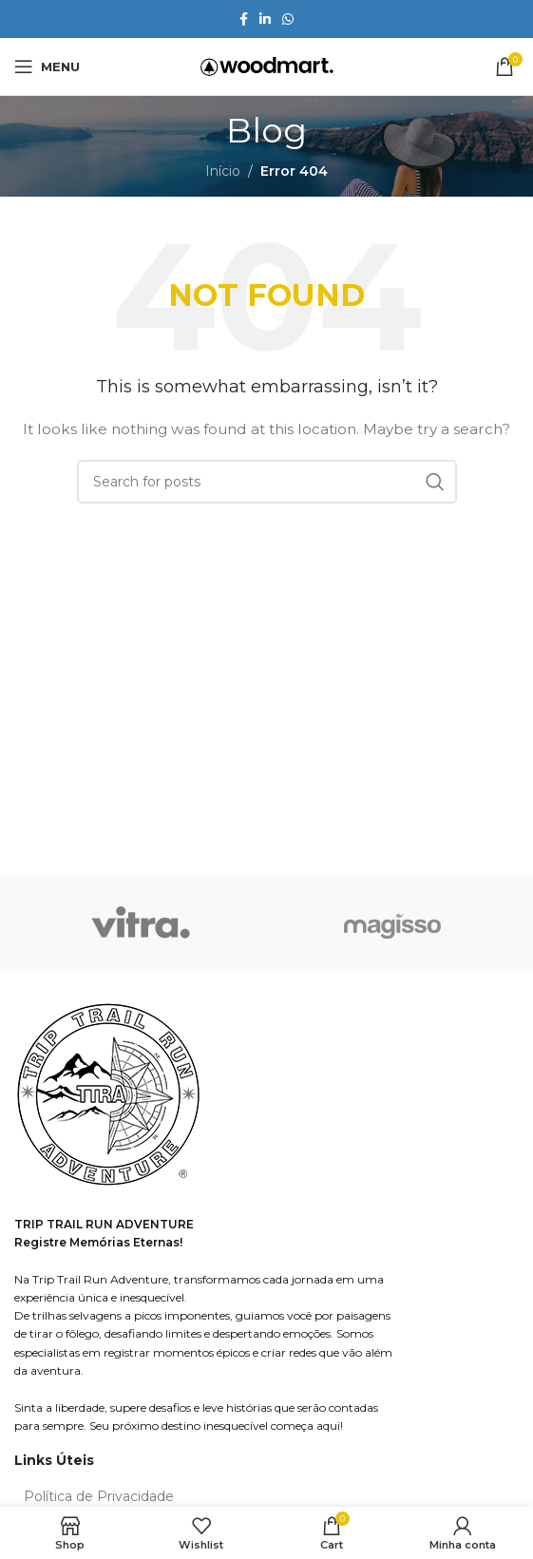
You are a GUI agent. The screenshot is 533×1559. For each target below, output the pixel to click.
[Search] (267, 482)
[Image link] (109, 1096)
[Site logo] (266, 65)
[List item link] (266, 1496)
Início (222, 171)
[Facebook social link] (244, 19)
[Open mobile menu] (47, 67)
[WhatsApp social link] (287, 19)
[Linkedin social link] (265, 19)
